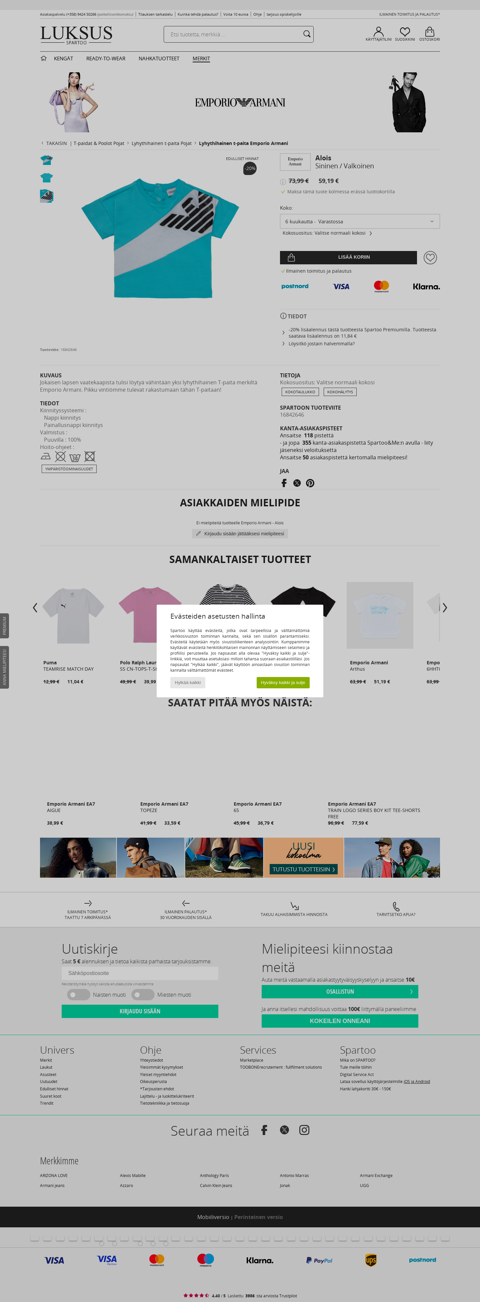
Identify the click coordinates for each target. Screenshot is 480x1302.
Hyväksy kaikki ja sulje (283, 682)
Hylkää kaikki (188, 682)
